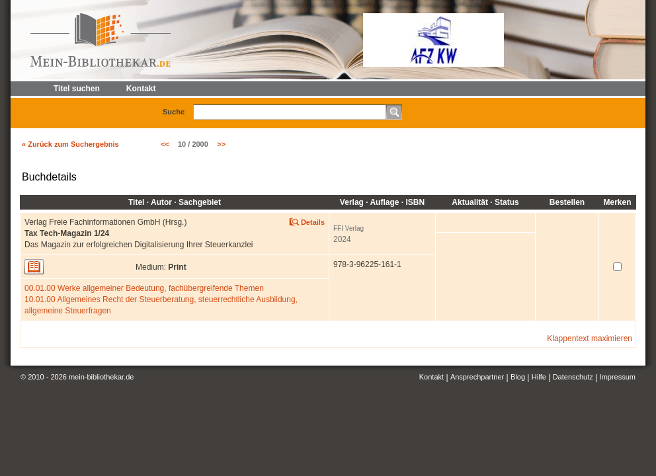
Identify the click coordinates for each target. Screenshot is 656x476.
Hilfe (539, 377)
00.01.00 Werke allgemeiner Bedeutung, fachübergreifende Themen (144, 288)
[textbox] (289, 112)
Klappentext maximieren (589, 338)
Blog (518, 377)
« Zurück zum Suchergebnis (70, 144)
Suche (173, 112)
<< (165, 144)
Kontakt (431, 377)
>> (221, 144)
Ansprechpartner (477, 377)
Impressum (618, 377)
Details (313, 222)
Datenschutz (573, 377)
